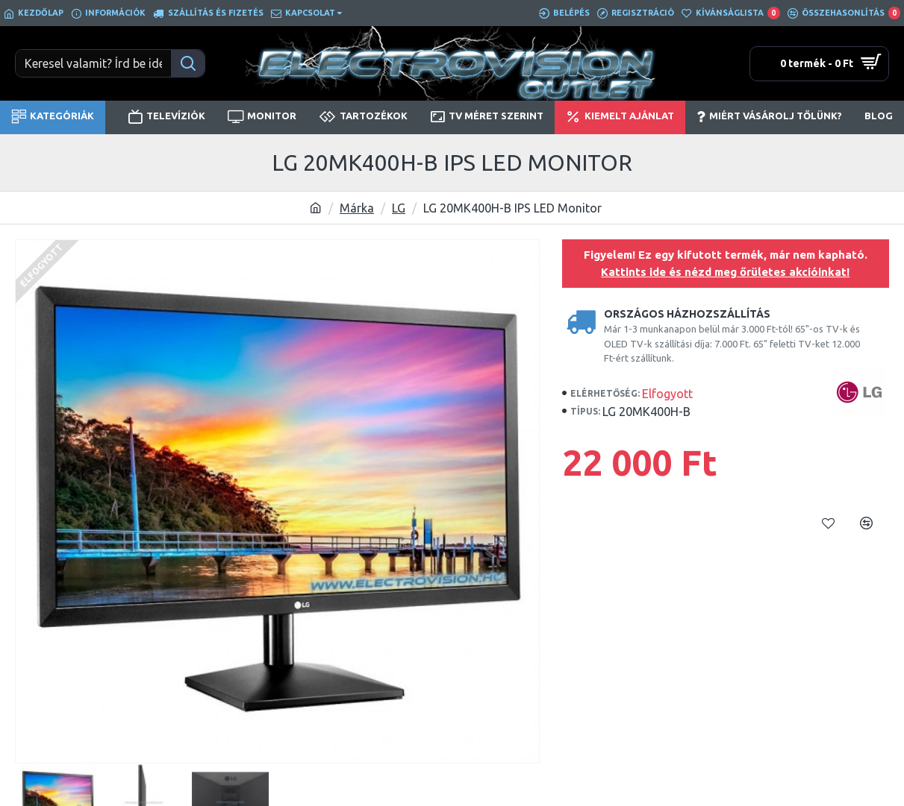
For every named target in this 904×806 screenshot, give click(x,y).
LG (398, 208)
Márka (357, 208)
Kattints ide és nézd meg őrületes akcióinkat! (725, 271)
